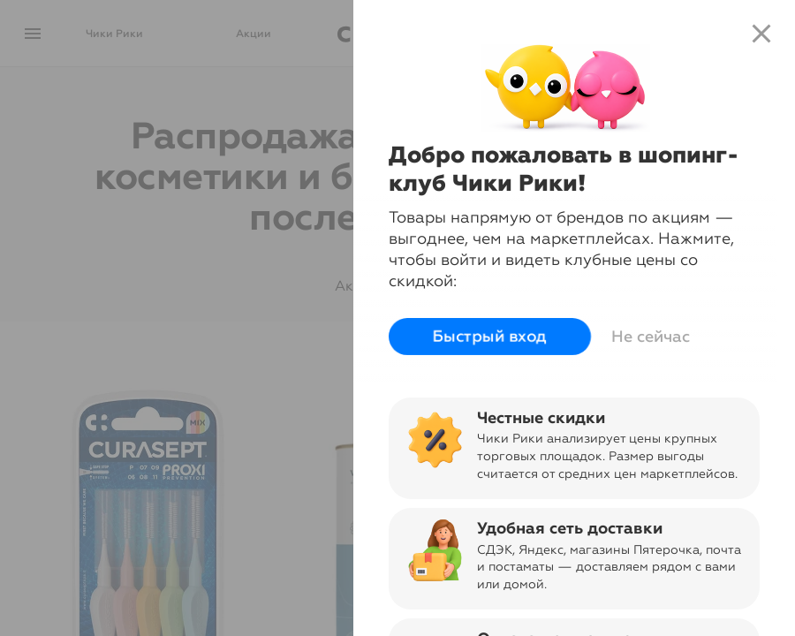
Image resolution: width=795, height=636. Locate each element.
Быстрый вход (489, 336)
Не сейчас (650, 336)
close (761, 33)
